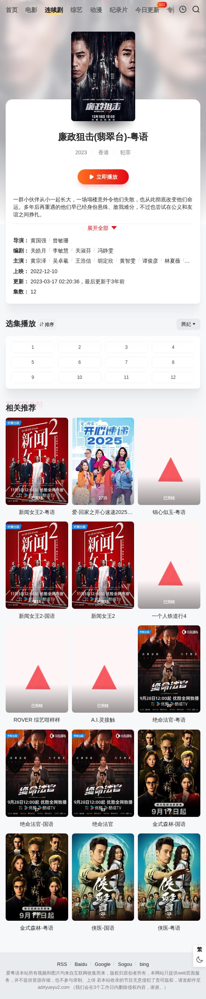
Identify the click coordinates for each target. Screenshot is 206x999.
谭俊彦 (150, 261)
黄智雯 (128, 261)
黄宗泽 (38, 261)
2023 (81, 152)
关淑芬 (83, 251)
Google (102, 964)
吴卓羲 (61, 261)
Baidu (81, 964)
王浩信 (83, 261)
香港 (103, 152)
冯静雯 (105, 251)
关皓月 (38, 251)
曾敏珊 (61, 240)
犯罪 (125, 152)
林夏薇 (172, 261)
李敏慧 (61, 251)
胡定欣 (105, 261)
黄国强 (38, 240)
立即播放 (103, 177)
